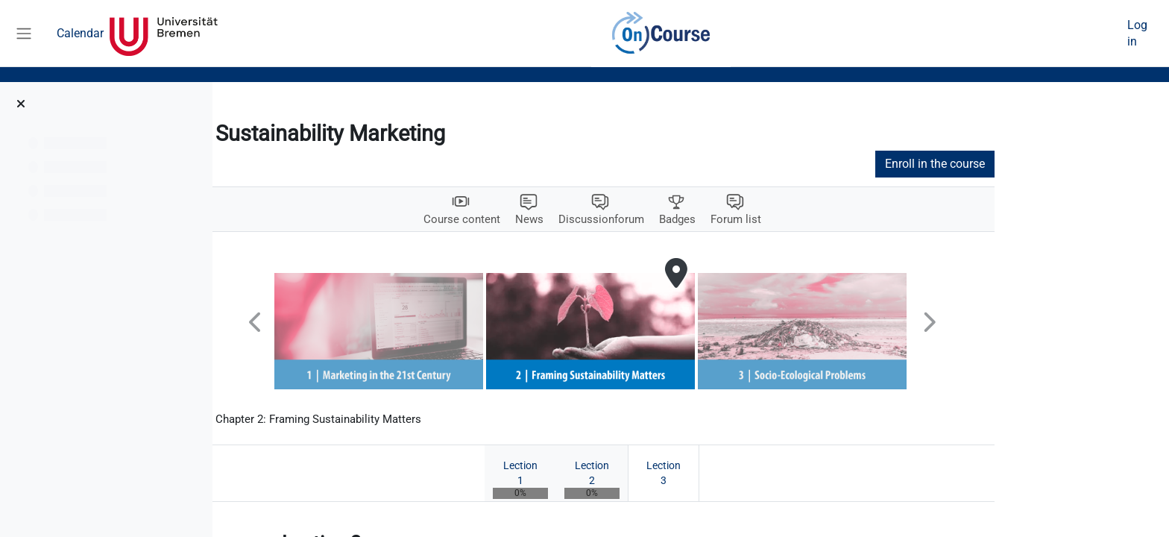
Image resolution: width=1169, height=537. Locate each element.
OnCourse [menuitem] (660, 33)
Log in (1137, 33)
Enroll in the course (1034, 164)
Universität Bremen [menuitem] (164, 33)
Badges (778, 220)
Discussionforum (699, 220)
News (624, 220)
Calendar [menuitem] (80, 33)
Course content (555, 220)
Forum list (839, 220)
